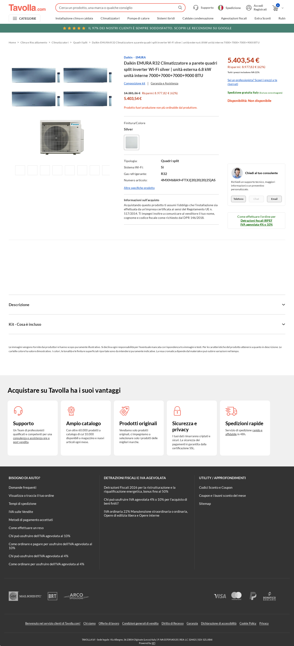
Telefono (238, 198)
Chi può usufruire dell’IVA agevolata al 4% (38, 556)
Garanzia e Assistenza (164, 83)
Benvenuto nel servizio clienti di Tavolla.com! (52, 623)
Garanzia (192, 623)
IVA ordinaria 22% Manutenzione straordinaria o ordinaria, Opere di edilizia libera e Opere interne (146, 513)
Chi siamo (89, 623)
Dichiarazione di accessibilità (219, 623)
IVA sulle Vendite (21, 512)
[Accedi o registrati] (256, 7)
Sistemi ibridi (166, 18)
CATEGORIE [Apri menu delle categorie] (27, 18)
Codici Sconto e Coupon (215, 487)
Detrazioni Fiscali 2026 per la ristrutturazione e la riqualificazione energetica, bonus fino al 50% (140, 489)
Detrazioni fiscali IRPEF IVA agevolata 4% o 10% (256, 222)
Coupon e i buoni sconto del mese (222, 495)
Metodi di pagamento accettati (31, 520)
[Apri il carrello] (278, 8)
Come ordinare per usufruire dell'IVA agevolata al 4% (46, 564)
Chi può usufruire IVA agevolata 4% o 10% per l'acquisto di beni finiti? (145, 501)
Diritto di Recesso (173, 623)
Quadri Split (80, 42)
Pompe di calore (138, 18)
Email (274, 198)
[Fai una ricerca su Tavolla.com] (120, 7)
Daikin (128, 57)
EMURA (141, 57)
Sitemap (205, 503)
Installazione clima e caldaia (74, 18)
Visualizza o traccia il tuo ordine (31, 495)
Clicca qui (257, 27)
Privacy (264, 623)
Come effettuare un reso (26, 528)
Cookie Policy (248, 623)
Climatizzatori (110, 18)
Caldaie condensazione (197, 18)
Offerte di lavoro (109, 623)
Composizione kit (134, 83)
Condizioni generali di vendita (140, 623)
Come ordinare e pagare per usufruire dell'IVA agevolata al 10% (50, 546)
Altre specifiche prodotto (139, 188)
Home (12, 42)
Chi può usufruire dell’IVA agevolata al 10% (39, 536)
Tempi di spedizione (22, 503)
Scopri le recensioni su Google (147, 28)
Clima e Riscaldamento (33, 42)
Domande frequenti (22, 487)
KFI (153, 643)
